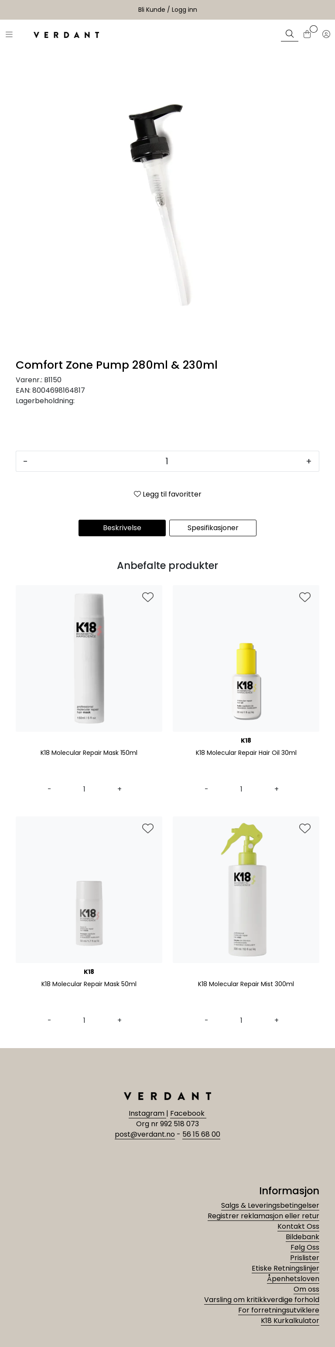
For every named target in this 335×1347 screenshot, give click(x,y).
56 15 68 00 (201, 1134)
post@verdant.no (145, 1134)
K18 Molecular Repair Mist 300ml (246, 984)
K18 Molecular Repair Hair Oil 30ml (246, 753)
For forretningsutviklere (278, 1310)
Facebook (188, 1113)
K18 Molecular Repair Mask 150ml (89, 753)
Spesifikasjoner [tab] (213, 528)
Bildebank (302, 1237)
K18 (246, 740)
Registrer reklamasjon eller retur (263, 1216)
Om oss (306, 1289)
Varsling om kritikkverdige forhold (261, 1300)
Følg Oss (305, 1247)
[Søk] (289, 34)
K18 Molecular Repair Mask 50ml (89, 984)
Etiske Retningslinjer (285, 1268)
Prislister (304, 1258)
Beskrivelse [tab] (122, 528)
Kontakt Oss (298, 1226)
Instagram (147, 1113)
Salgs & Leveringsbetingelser (270, 1205)
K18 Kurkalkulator (290, 1321)
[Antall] (166, 461)
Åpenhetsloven (293, 1279)
